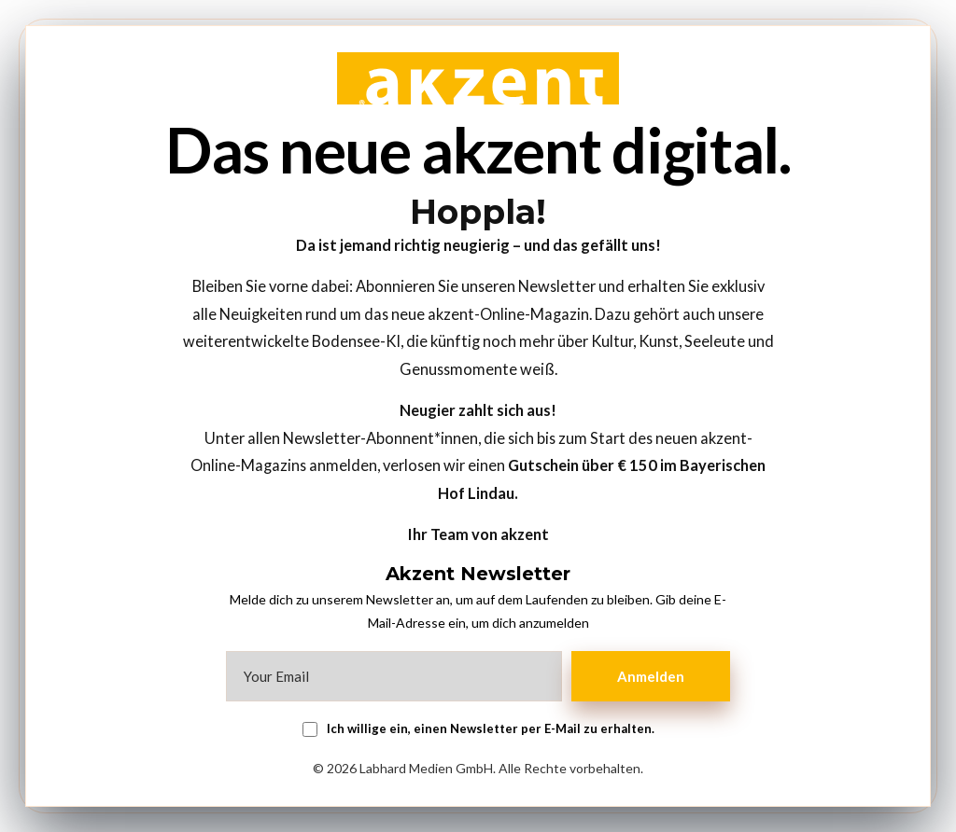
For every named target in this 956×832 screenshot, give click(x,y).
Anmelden (650, 676)
